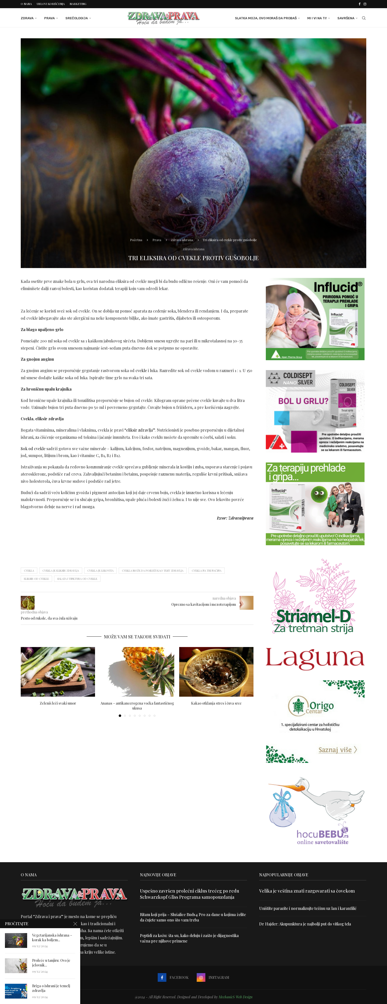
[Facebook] (359, 4)
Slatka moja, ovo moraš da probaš (266, 18)
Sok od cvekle (33, 448)
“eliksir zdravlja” (139, 429)
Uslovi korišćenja (51, 4)
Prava (49, 18)
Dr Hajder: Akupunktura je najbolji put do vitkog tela (305, 923)
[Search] (363, 18)
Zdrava (27, 18)
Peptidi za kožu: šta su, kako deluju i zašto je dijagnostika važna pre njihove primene (190, 938)
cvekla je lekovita (100, 570)
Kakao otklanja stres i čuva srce (216, 703)
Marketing (78, 4)
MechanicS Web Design (235, 996)
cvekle (141, 370)
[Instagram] (365, 4)
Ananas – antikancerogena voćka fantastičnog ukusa (137, 705)
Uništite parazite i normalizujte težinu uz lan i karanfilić (308, 908)
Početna (136, 239)
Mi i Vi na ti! (317, 18)
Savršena (345, 18)
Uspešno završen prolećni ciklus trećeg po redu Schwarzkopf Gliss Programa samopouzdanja (189, 893)
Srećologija (76, 18)
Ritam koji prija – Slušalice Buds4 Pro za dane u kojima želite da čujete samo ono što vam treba (188, 917)
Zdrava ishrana (182, 239)
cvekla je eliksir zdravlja (60, 570)
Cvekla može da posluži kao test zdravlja (152, 570)
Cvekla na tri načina (206, 570)
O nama (26, 4)
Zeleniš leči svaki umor (58, 703)
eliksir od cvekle (36, 578)
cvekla (29, 570)
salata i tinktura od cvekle (77, 578)
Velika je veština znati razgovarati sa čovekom (307, 890)
